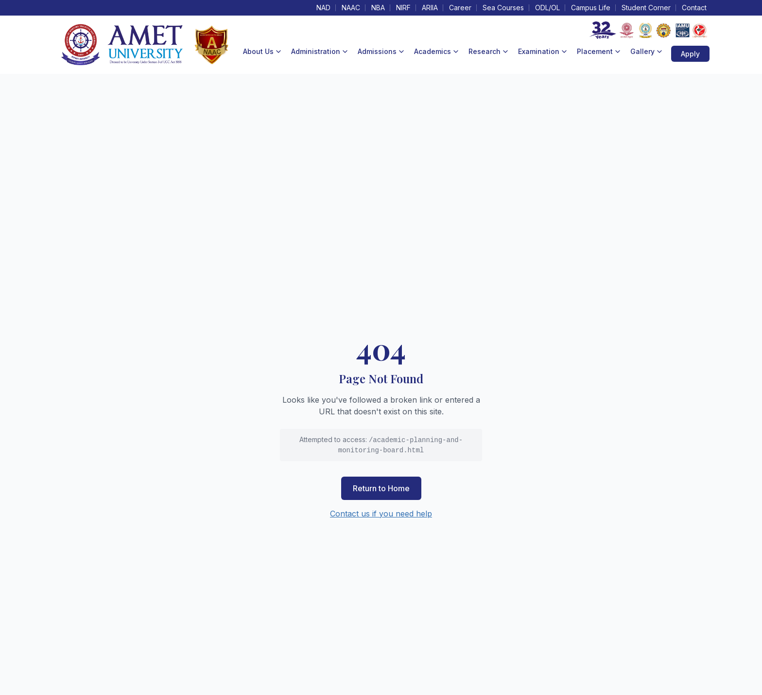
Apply (690, 54)
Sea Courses (503, 7)
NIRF (403, 7)
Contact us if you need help (381, 513)
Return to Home (381, 488)
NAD (323, 7)
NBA (378, 7)
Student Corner (646, 7)
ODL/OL (547, 7)
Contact (694, 7)
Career (460, 7)
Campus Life (590, 7)
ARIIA (430, 7)
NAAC (351, 7)
